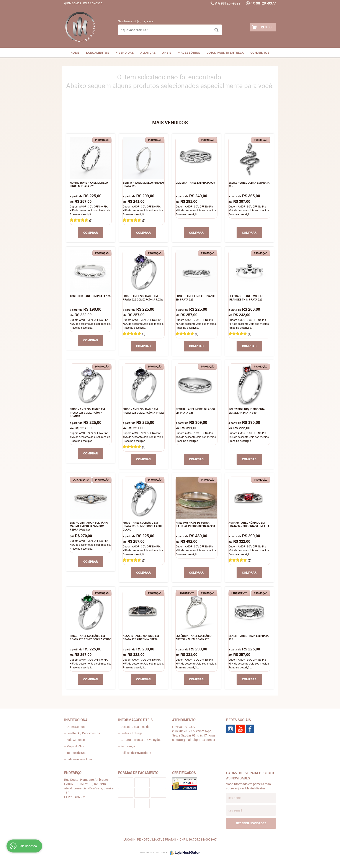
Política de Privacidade (136, 753)
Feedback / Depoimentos (83, 733)
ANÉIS (167, 53)
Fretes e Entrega (131, 733)
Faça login (148, 21)
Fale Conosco (92, 3)
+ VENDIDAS (125, 53)
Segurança (128, 746)
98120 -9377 (227, 3)
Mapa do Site (75, 746)
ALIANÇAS (148, 53)
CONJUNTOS (260, 53)
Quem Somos (72, 3)
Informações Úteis (135, 719)
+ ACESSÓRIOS (189, 53)
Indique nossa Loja (79, 759)
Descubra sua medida (135, 727)
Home (75, 53)
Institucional (76, 719)
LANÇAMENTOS (98, 53)
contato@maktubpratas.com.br (193, 740)
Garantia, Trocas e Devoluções (141, 740)
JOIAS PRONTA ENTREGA (225, 53)
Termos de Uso (76, 753)
